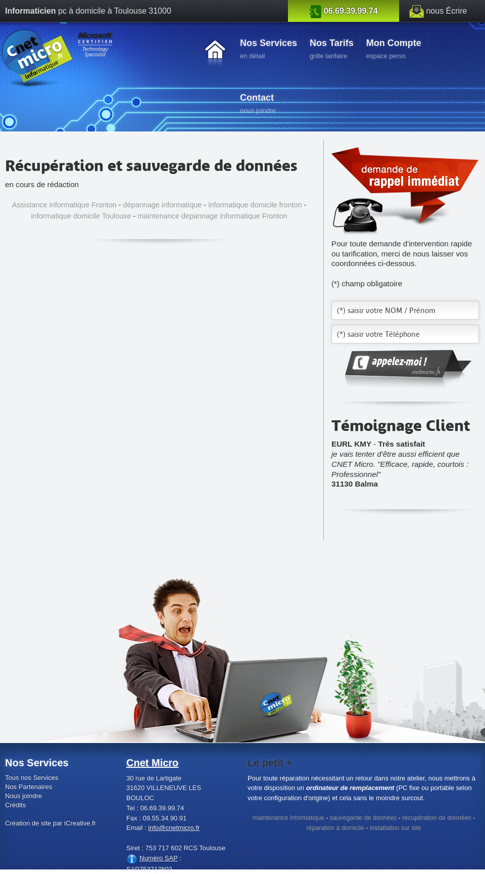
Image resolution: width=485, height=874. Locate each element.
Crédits (15, 805)
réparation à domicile (335, 828)
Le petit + (270, 762)
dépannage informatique (162, 205)
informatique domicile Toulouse (81, 216)
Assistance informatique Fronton (64, 205)
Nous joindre (23, 796)
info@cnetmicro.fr (174, 828)
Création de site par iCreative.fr (50, 823)
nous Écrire (446, 11)
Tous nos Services (32, 777)
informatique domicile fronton (255, 205)
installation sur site (395, 828)
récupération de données (436, 817)
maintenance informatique (288, 817)
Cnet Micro (152, 762)
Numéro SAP (158, 858)
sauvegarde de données (363, 817)
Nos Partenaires (28, 787)
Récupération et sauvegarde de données (151, 165)
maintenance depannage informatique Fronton (212, 216)
